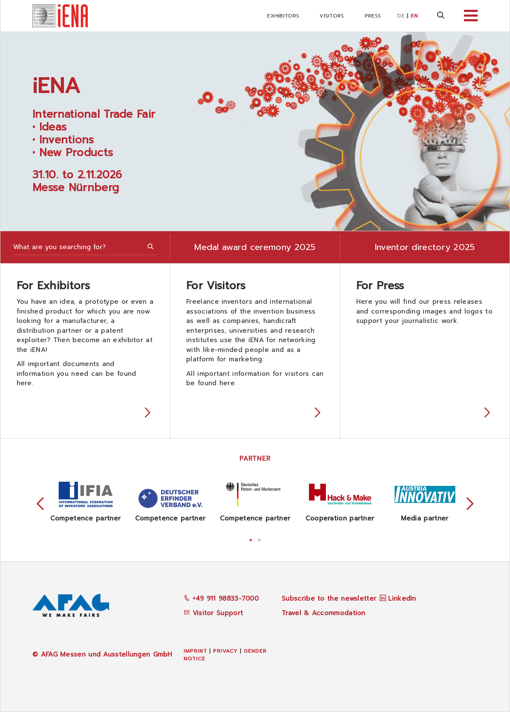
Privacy (225, 651)
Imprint (195, 651)
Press (373, 16)
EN (414, 16)
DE (401, 16)
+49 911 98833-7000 (221, 598)
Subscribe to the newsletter (329, 598)
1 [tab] (251, 539)
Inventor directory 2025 (425, 247)
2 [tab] (259, 539)
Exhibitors (283, 16)
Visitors (332, 16)
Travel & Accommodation (324, 613)
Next (470, 504)
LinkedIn (402, 598)
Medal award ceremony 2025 (255, 247)
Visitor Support (213, 613)
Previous (40, 504)
